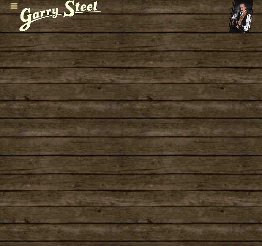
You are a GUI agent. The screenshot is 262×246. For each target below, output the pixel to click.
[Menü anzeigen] (14, 6)
